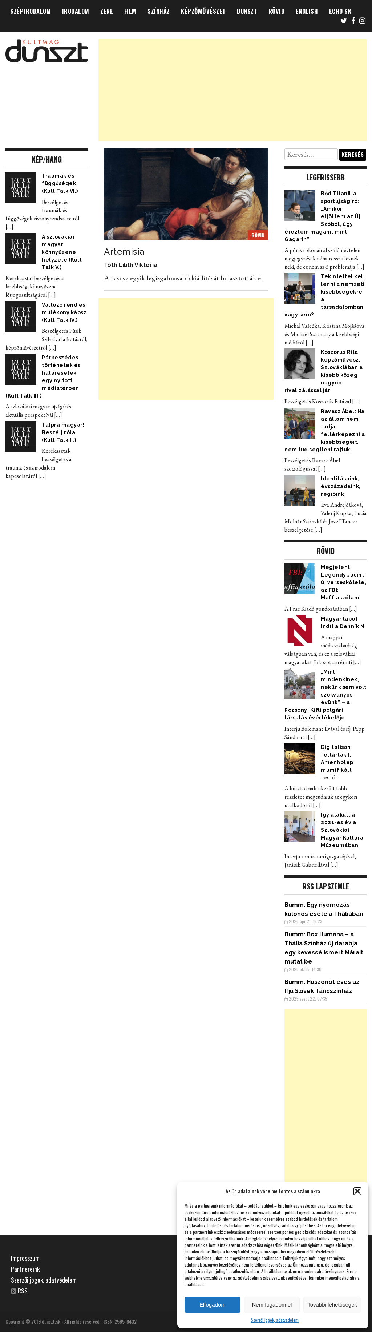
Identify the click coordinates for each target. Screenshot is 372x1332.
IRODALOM (75, 11)
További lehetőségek (332, 1304)
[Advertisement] (232, 90)
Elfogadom (212, 1304)
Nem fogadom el (272, 1304)
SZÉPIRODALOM (30, 11)
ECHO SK (340, 11)
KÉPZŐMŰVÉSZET (203, 11)
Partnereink (25, 1268)
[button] (357, 1191)
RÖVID (276, 11)
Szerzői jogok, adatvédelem (275, 1320)
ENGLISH (307, 11)
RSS (23, 1290)
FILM (130, 11)
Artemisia (124, 251)
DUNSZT (247, 11)
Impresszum (25, 1258)
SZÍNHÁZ (158, 11)
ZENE (106, 11)
